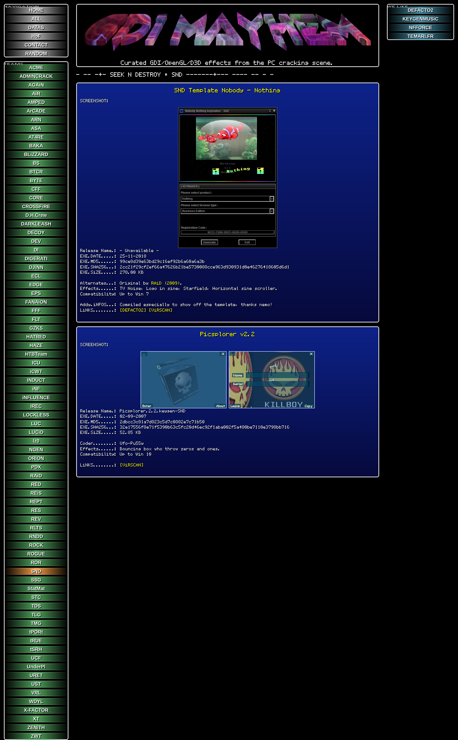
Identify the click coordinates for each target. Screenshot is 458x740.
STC (36, 597)
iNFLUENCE (36, 397)
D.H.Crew (36, 215)
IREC (36, 406)
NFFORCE (420, 27)
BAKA (36, 145)
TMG (36, 623)
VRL (36, 692)
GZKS (36, 328)
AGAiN (36, 85)
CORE (36, 197)
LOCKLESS (36, 415)
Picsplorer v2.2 (227, 334)
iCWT (36, 371)
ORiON (36, 458)
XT (36, 718)
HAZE (36, 345)
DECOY (36, 232)
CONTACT (36, 45)
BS (36, 163)
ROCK (36, 545)
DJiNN (36, 267)
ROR (36, 562)
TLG (36, 614)
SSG (36, 579)
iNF (36, 388)
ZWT (36, 736)
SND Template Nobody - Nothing (228, 90)
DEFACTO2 (420, 10)
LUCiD (36, 432)
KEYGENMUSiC (420, 18)
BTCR (36, 171)
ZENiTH (36, 727)
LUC (36, 423)
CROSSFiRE (36, 206)
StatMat (36, 588)
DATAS (36, 27)
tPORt (36, 632)
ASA (36, 128)
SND (36, 571)
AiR (36, 93)
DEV (36, 241)
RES (36, 510)
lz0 (36, 441)
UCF (36, 658)
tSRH (36, 649)
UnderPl (36, 666)
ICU (36, 362)
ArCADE (36, 111)
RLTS (36, 527)
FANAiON (36, 302)
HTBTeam (36, 354)
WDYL (36, 701)
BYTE (36, 180)
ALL (36, 18)
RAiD (36, 475)
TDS (36, 606)
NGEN (36, 449)
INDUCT (36, 380)
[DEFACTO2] (133, 310)
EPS (36, 293)
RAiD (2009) (165, 283)
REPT (36, 501)
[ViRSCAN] (161, 310)
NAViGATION (21, 4)
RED (36, 484)
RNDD (36, 536)
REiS (36, 493)
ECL (36, 276)
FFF (36, 310)
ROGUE (36, 553)
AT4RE (36, 137)
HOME (36, 10)
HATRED (36, 336)
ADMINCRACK (36, 76)
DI (36, 250)
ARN (36, 119)
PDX (36, 467)
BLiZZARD (36, 154)
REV (36, 519)
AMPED (36, 102)
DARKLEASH (36, 223)
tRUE (36, 640)
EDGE (36, 284)
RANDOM (36, 53)
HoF (36, 36)
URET (36, 675)
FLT (36, 319)
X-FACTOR (36, 710)
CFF (36, 189)
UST (36, 684)
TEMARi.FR (420, 36)
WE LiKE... (400, 4)
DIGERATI (36, 258)
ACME (36, 67)
